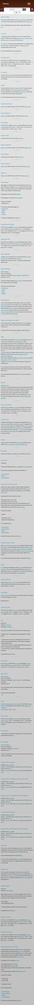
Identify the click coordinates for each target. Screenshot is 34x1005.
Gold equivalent (4, 709)
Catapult (3, 210)
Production (6, 720)
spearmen (12, 444)
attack (17, 243)
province (26, 426)
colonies (27, 38)
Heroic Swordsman (6, 996)
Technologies (4, 707)
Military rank (4, 106)
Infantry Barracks (21, 507)
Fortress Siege (4, 492)
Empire (7, 45)
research (7, 256)
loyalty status (29, 21)
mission (11, 571)
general (21, 341)
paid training (27, 352)
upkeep (21, 872)
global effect (3, 424)
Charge (17, 466)
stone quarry (18, 704)
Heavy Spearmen (5, 528)
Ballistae (19, 194)
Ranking (13, 313)
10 (32, 9)
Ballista (3, 212)
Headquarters (4, 356)
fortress (4, 705)
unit (21, 567)
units (9, 569)
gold (14, 426)
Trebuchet (4, 214)
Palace (11, 356)
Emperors (17, 60)
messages (24, 302)
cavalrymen (24, 444)
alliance (4, 19)
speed (21, 571)
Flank (22, 767)
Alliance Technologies (21, 19)
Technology (5, 43)
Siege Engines (7, 243)
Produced (3, 704)
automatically (21, 848)
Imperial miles (24, 45)
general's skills (20, 358)
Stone (2, 720)
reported (3, 306)
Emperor (6, 848)
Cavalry (29, 394)
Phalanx (3, 476)
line (4, 767)
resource (31, 704)
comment (16, 308)
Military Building (5, 271)
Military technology (5, 595)
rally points (11, 40)
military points (27, 106)
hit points (28, 256)
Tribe (7, 385)
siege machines (4, 258)
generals (9, 352)
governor (15, 341)
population (30, 426)
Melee (12, 499)
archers (8, 444)
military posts (6, 40)
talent (4, 859)
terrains (5, 545)
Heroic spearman (5, 477)
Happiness (23, 323)
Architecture (15, 748)
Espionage (9, 626)
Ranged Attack (25, 275)
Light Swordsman (5, 991)
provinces (21, 427)
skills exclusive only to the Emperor (9, 359)
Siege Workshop (19, 197)
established (29, 549)
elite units (19, 258)
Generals (16, 242)
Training (3, 229)
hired (13, 704)
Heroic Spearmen (5, 532)
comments (6, 304)
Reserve (9, 768)
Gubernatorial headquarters (19, 354)
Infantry (17, 394)
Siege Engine (13, 229)
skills (7, 60)
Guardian (4, 995)
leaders (12, 138)
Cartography (19, 573)
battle (26, 409)
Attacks (12, 549)
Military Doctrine (16, 275)
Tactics (9, 765)
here (2, 27)
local (30, 422)
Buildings (26, 705)
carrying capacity (11, 875)
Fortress (16, 187)
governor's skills (27, 358)
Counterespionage (5, 127)
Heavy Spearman (5, 474)
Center (30, 767)
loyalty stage (20, 138)
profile (2, 304)
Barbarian (4, 385)
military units (19, 442)
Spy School (8, 625)
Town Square (4, 426)
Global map (20, 40)
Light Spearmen (5, 527)
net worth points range (26, 551)
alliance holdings (19, 90)
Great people (18, 339)
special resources (21, 38)
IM (12, 586)
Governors (16, 125)
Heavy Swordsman (6, 993)
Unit (2, 567)
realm (17, 88)
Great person (10, 361)
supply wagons (25, 877)
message (12, 308)
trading (31, 38)
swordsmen (17, 444)
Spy (2, 694)
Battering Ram (5, 208)
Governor (28, 60)
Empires (12, 90)
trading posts (17, 545)
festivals (14, 427)
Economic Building (5, 744)
